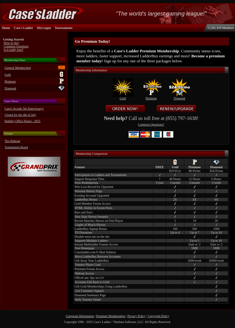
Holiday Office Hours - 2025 (22, 121)
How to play (11, 43)
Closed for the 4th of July (20, 114)
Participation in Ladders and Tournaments (101, 175)
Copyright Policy (158, 316)
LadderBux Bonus (86, 199)
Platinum (10, 81)
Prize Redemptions (86, 182)
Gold (8, 74)
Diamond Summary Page (90, 295)
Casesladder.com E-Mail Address (95, 252)
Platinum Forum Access (90, 269)
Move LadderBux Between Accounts (98, 256)
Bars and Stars (84, 212)
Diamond (10, 88)
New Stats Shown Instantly (92, 216)
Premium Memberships (110, 316)
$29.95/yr (175, 171)
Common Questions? (151, 124)
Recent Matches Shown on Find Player (99, 220)
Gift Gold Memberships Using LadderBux (101, 286)
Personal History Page (88, 191)
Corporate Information (80, 316)
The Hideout (12, 141)
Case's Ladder (23, 28)
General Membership (18, 67)
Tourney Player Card (88, 264)
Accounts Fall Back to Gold (92, 282)
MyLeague (44, 28)
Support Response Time (90, 179)
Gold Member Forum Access (93, 203)
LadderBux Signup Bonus (91, 229)
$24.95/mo (216, 171)
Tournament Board (16, 147)
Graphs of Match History (90, 224)
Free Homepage (85, 248)
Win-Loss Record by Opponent (94, 186)
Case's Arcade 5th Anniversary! (24, 108)
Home (6, 28)
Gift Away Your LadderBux (92, 260)
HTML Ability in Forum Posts (93, 208)
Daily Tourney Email (88, 299)
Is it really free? (13, 49)
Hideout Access (84, 273)
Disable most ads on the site (92, 236)
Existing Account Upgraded (92, 195)
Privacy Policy (136, 316)
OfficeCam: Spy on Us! (89, 277)
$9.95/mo (194, 171)
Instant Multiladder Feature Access (96, 244)
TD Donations (83, 232)
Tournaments (64, 28)
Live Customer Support (89, 290)
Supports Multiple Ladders (91, 240)
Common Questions (16, 46)
